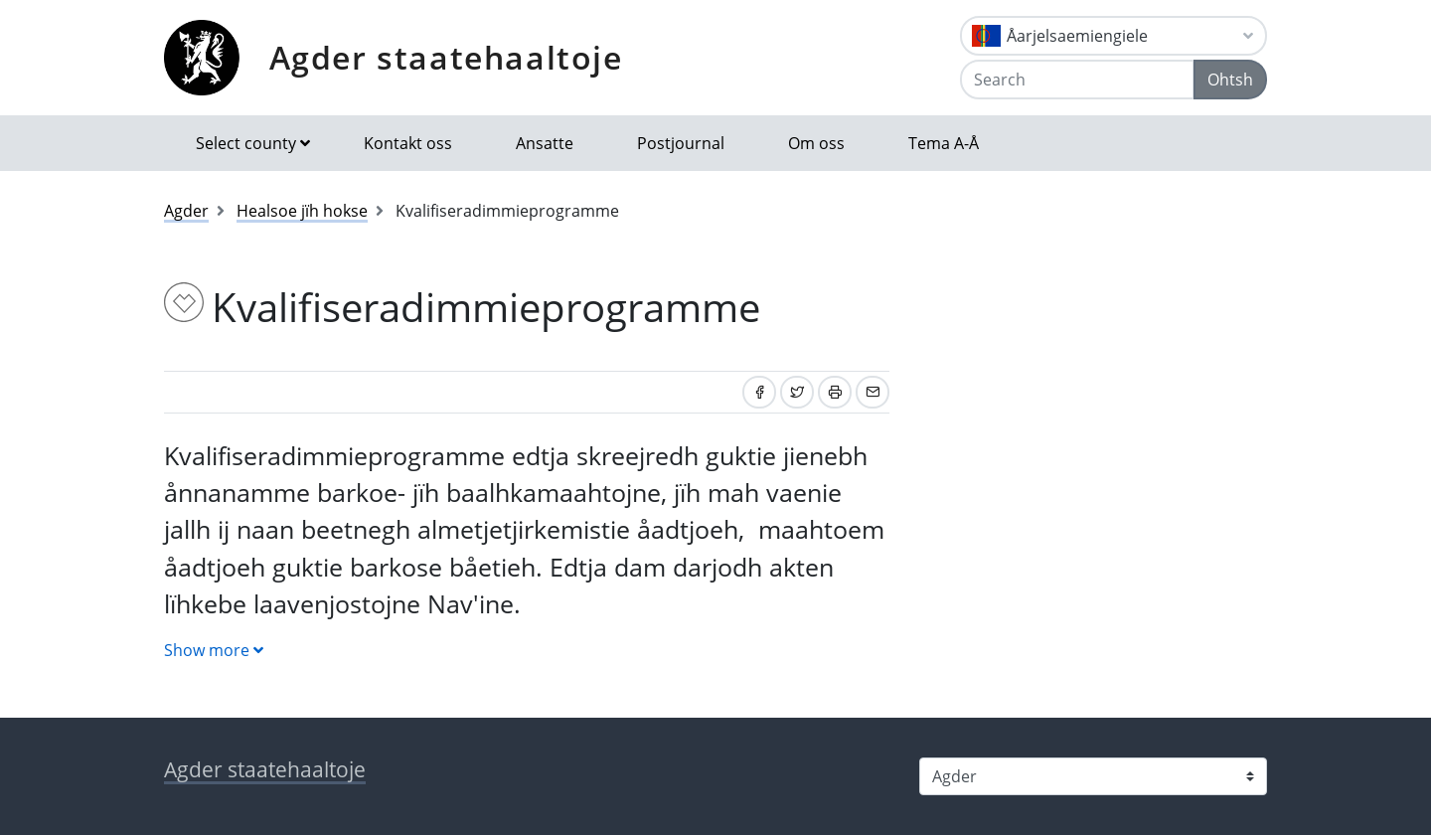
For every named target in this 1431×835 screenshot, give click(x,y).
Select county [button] (246, 143)
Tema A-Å (943, 143)
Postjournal (680, 143)
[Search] (1077, 79)
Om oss (816, 143)
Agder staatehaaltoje (446, 57)
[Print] (835, 392)
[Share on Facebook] (759, 392)
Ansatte (544, 143)
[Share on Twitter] (797, 392)
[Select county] (1093, 776)
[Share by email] (872, 392)
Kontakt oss (408, 143)
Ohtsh (1230, 79)
